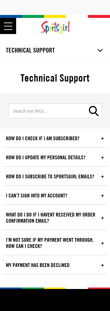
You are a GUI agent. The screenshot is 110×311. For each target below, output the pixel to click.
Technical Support (30, 50)
